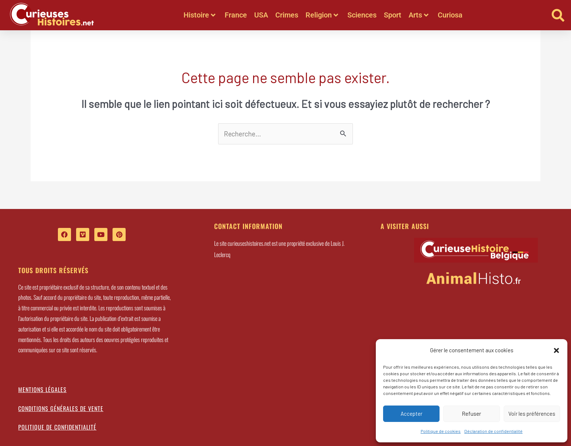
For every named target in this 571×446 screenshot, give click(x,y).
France (236, 15)
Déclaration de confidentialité (493, 431)
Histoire (200, 15)
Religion (322, 15)
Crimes (286, 15)
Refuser (471, 413)
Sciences (362, 15)
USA (261, 15)
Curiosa (450, 15)
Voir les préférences (531, 413)
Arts (419, 15)
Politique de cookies (441, 431)
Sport (392, 15)
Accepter (411, 413)
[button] (556, 350)
